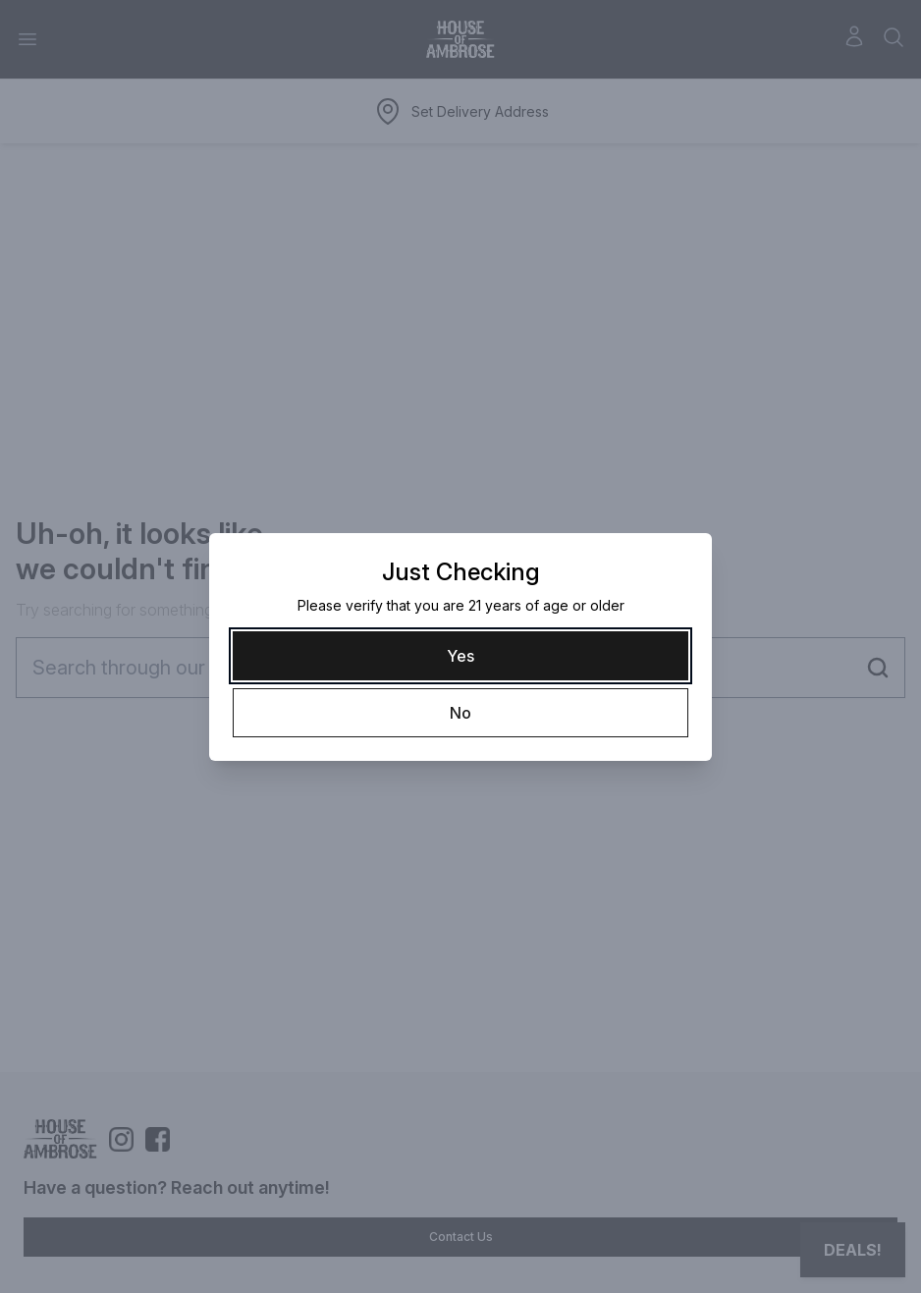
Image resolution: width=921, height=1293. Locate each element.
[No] (460, 712)
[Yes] (460, 655)
